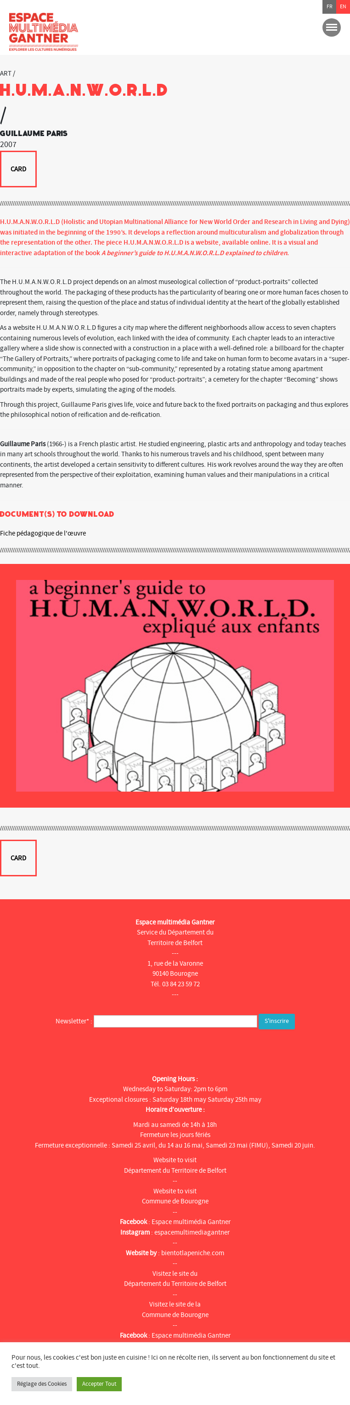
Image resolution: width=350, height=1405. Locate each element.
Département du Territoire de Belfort (175, 1170)
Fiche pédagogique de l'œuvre (43, 533)
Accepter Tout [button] (99, 1384)
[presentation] (81, 1049)
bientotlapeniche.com (192, 1253)
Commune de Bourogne (175, 1201)
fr (330, 6)
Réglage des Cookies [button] (42, 1384)
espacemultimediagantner (192, 1232)
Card (18, 169)
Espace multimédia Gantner (191, 1222)
